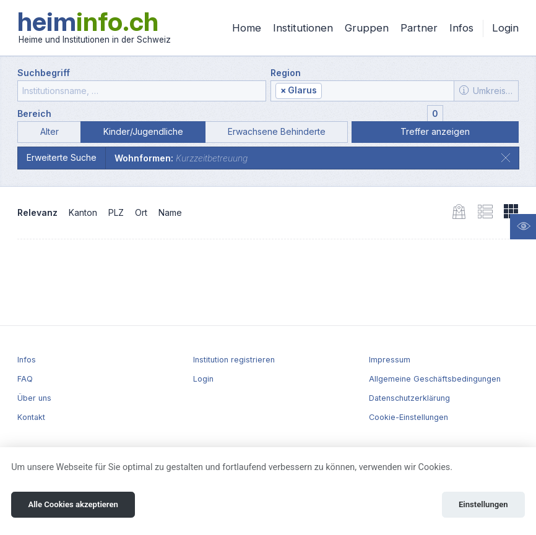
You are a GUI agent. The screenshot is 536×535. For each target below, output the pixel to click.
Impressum (389, 359)
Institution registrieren (234, 359)
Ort (141, 212)
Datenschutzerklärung (409, 398)
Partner (419, 28)
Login (505, 28)
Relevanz (37, 212)
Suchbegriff (43, 72)
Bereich (34, 113)
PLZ (116, 212)
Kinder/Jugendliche (143, 131)
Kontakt (31, 417)
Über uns (34, 398)
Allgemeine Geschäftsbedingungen (435, 378)
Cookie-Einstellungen (408, 417)
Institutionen (303, 28)
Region (285, 72)
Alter (49, 131)
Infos (461, 28)
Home (246, 28)
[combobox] (362, 90)
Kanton (83, 212)
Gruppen (367, 28)
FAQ (25, 378)
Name (170, 212)
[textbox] (386, 91)
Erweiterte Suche (62, 157)
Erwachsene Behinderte (277, 131)
